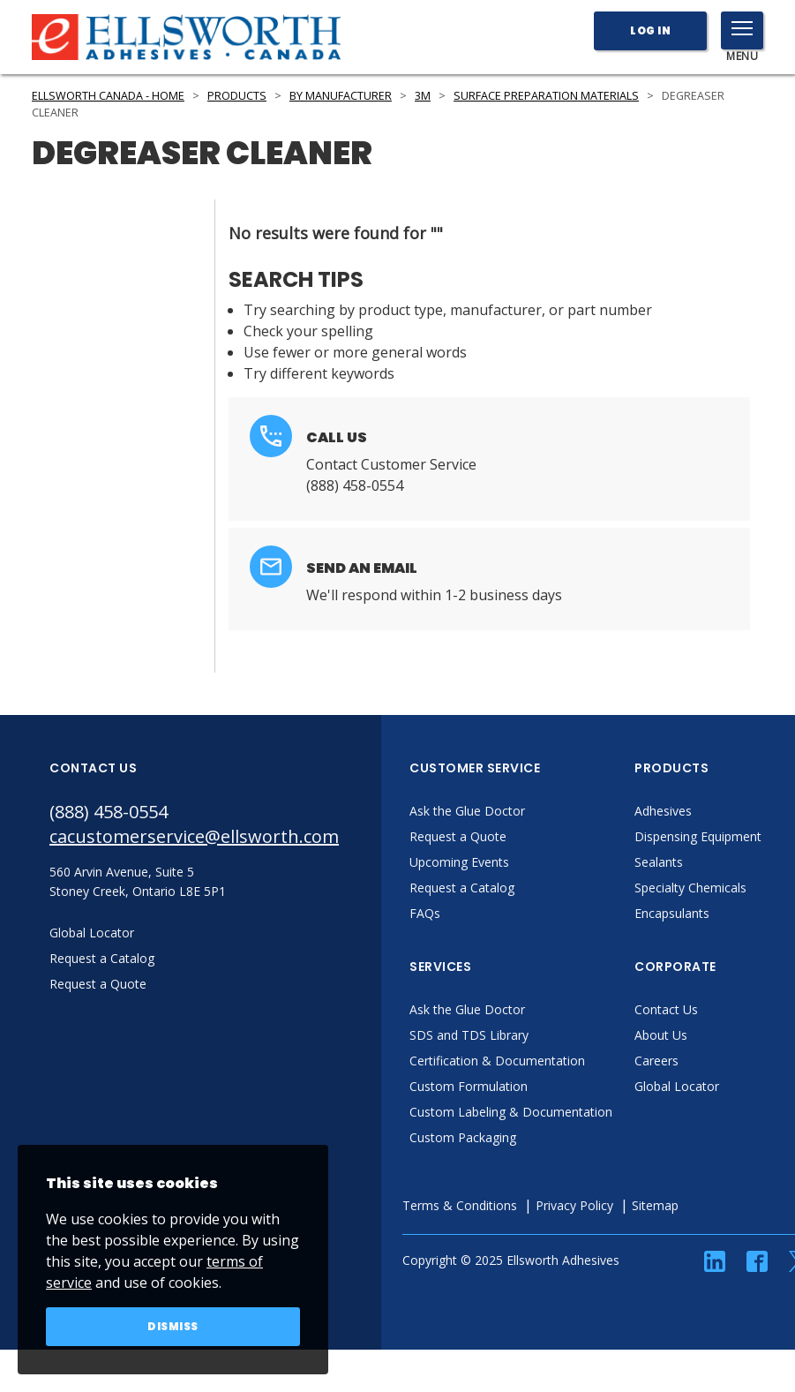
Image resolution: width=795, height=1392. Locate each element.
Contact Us (666, 1009)
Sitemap (655, 1205)
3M (423, 95)
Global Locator (676, 1086)
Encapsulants (671, 913)
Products (236, 95)
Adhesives (663, 810)
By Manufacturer (340, 95)
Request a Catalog (461, 887)
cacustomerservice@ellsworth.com (194, 836)
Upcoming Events (459, 862)
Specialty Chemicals (690, 887)
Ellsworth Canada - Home (108, 95)
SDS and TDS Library (469, 1035)
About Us (660, 1035)
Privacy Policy (574, 1205)
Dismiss (173, 1326)
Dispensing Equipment (697, 836)
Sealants (658, 862)
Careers (656, 1060)
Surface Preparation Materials (546, 95)
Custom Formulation (468, 1086)
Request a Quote (457, 836)
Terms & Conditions (459, 1205)
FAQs (424, 913)
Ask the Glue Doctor (467, 810)
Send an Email (361, 568)
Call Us (336, 437)
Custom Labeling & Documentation (510, 1111)
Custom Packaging (462, 1137)
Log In (650, 30)
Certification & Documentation (497, 1060)
